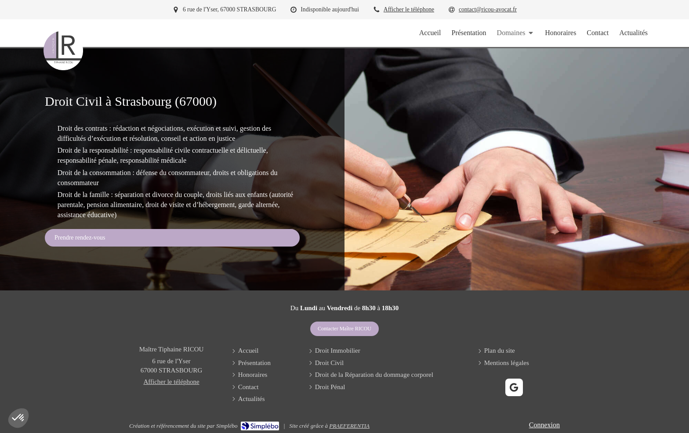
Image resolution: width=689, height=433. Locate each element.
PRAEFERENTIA (349, 425)
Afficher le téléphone (409, 9)
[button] (18, 418)
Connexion (544, 425)
